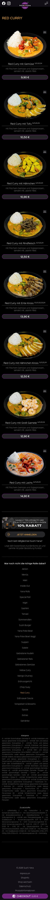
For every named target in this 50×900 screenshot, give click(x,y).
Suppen (25, 642)
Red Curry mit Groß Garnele (21, 422)
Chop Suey (25, 687)
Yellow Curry (25, 670)
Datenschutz (25, 886)
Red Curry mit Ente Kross (19, 303)
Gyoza (25, 709)
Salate (25, 647)
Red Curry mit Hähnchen (21, 183)
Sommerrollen (25, 619)
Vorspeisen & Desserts (25, 704)
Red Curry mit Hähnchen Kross (21, 363)
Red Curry (25, 692)
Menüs (25, 574)
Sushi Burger (25, 625)
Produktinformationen (25, 890)
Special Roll (25, 597)
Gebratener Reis (25, 659)
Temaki (25, 614)
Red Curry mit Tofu (21, 123)
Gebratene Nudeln (25, 653)
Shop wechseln (25, 882)
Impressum (25, 873)
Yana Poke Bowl (25, 630)
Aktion (25, 569)
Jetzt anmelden (22, 534)
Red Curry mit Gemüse (21, 63)
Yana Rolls (25, 591)
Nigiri (25, 602)
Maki (25, 580)
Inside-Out (25, 585)
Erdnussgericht (25, 681)
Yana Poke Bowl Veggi (25, 636)
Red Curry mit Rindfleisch (21, 243)
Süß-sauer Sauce (25, 698)
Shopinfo (25, 877)
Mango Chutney (25, 675)
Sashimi (25, 608)
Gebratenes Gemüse (25, 664)
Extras (25, 715)
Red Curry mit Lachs (21, 482)
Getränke (25, 720)
